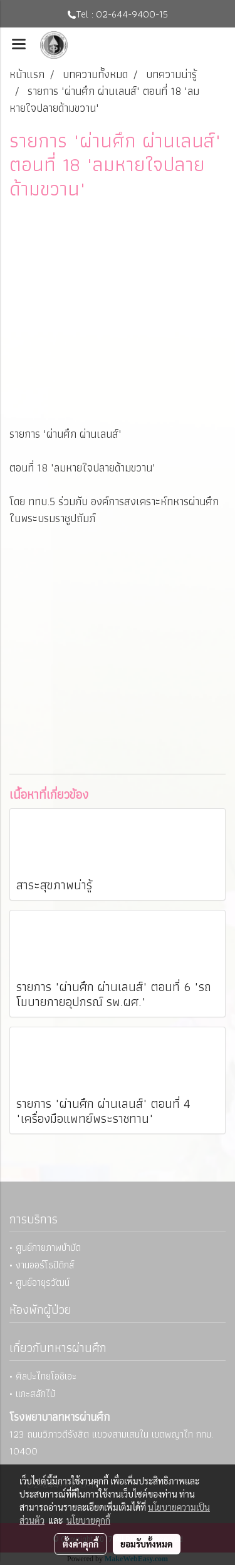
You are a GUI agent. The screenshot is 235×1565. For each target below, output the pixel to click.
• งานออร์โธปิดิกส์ (42, 1265)
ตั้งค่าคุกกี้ (80, 1543)
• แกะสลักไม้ (32, 1393)
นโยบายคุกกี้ (88, 1520)
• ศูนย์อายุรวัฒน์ (39, 1282)
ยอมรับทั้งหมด (146, 1543)
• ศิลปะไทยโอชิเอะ (42, 1376)
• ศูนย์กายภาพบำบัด (45, 1247)
